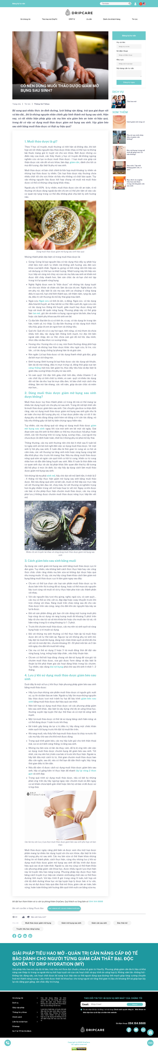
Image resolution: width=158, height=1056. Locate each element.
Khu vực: (120, 60)
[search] (129, 3)
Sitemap (16, 1026)
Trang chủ (16, 104)
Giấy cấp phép (18, 1008)
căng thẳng (35, 368)
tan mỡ (36, 313)
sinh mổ (51, 475)
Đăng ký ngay (129, 82)
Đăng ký (134, 1004)
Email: (85, 1004)
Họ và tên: (121, 42)
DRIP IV (72, 19)
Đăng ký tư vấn (18, 4)
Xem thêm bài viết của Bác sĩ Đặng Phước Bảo (64, 908)
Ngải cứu (44, 301)
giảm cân (74, 162)
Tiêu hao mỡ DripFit (49, 19)
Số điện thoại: (122, 51)
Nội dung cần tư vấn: (125, 68)
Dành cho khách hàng (111, 19)
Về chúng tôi (25, 19)
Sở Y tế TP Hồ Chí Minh (21, 1031)
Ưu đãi (89, 19)
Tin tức (135, 19)
